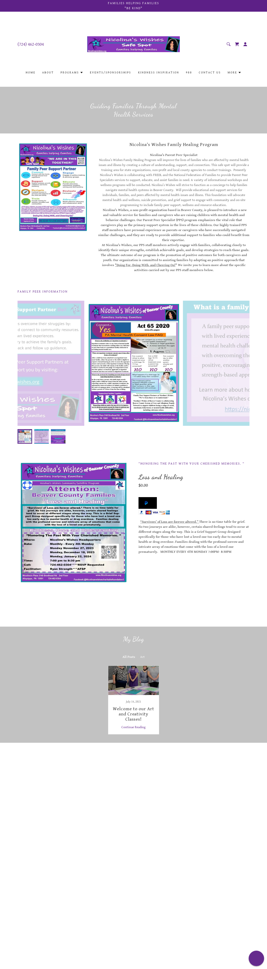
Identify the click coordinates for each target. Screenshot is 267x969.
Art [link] (142, 657)
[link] (133, 44)
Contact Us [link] (210, 72)
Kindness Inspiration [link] (158, 72)
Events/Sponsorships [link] (110, 72)
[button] (245, 44)
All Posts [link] (128, 657)
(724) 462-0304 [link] (31, 44)
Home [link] (30, 72)
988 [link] (189, 72)
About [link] (48, 72)
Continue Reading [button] (133, 727)
